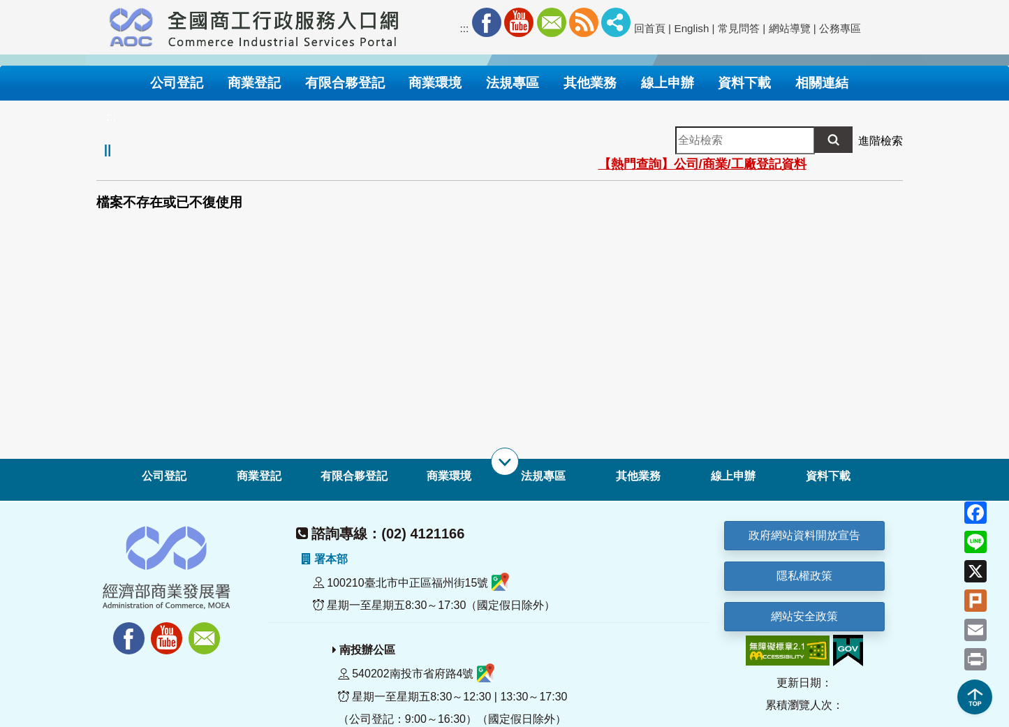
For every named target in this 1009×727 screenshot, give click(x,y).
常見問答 (739, 28)
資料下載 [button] (744, 82)
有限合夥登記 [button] (345, 82)
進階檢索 (880, 141)
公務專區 (840, 28)
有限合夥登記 (354, 476)
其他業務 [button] (590, 82)
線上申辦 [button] (667, 82)
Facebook (486, 22)
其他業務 (638, 476)
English (692, 28)
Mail (551, 22)
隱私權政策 (804, 576)
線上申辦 (733, 476)
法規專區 (543, 476)
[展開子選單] (505, 462)
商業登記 (259, 476)
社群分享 (616, 22)
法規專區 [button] (512, 82)
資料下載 (828, 476)
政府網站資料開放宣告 (804, 535)
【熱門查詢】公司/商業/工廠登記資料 (702, 164)
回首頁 (649, 28)
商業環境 (449, 476)
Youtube (518, 22)
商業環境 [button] (435, 82)
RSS (583, 22)
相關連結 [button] (821, 82)
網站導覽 (790, 28)
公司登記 (164, 476)
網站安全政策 (804, 616)
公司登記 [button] (176, 82)
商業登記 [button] (254, 82)
